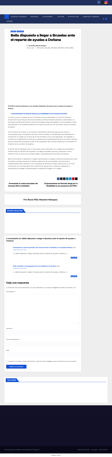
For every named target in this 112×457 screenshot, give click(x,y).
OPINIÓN (9, 21)
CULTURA (60, 16)
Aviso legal (94, 449)
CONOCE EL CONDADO (91, 16)
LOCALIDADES (47, 16)
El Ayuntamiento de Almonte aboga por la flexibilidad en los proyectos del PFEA (39, 113)
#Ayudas (47, 48)
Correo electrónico (13, 339)
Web (7, 350)
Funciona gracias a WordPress (12, 449)
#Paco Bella (69, 48)
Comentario (11, 291)
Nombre (9, 328)
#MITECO (61, 48)
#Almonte (40, 48)
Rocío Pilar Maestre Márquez (37, 45)
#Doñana (54, 48)
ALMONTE (13, 31)
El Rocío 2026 (73, 16)
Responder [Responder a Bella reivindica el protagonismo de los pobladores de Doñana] (74, 276)
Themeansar (35, 449)
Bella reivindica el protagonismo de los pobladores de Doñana (34, 266)
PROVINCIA (34, 16)
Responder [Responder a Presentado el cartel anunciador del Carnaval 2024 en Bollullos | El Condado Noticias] (74, 257)
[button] (103, 19)
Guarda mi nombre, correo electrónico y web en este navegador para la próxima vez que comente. (42, 361)
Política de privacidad (83, 449)
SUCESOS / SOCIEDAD (19, 16)
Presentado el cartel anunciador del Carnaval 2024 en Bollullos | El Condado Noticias (42, 247)
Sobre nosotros (103, 449)
